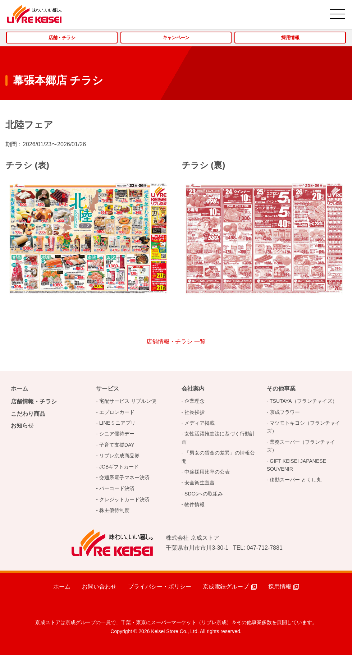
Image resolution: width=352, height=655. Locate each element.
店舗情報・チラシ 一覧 (175, 341)
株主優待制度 (114, 510)
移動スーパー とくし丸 (295, 480)
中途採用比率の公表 (207, 472)
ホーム (19, 389)
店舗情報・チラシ (34, 401)
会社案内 (193, 389)
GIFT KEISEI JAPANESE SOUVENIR (296, 465)
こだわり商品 (28, 414)
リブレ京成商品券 (119, 455)
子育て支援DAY (116, 445)
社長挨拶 (194, 412)
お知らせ (22, 426)
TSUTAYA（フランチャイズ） (303, 401)
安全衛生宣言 (199, 482)
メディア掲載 (199, 423)
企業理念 (194, 401)
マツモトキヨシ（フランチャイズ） (303, 427)
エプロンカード (116, 412)
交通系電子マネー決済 (124, 477)
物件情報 (194, 504)
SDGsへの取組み (203, 494)
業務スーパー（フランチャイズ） (301, 446)
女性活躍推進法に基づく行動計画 (218, 437)
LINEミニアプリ (117, 423)
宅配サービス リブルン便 (127, 401)
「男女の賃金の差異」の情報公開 (218, 456)
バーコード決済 (116, 488)
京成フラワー (285, 412)
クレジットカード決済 (124, 499)
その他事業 (281, 389)
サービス (107, 389)
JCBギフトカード (119, 467)
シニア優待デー (116, 434)
